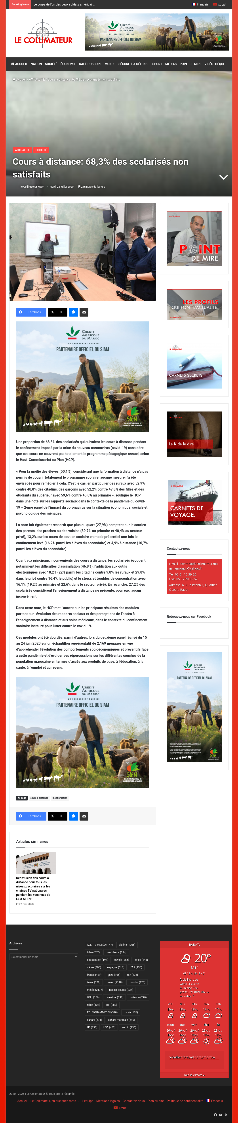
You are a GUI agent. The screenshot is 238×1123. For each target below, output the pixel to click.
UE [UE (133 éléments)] (92, 1027)
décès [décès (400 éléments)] (94, 967)
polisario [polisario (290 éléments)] (138, 997)
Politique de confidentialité (185, 1101)
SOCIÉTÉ (51, 64)
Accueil (19, 79)
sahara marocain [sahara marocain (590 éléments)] (121, 1019)
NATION (36, 64)
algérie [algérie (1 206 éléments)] (127, 944)
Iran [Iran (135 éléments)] (132, 974)
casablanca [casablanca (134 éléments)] (116, 952)
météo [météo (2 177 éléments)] (95, 989)
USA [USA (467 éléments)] (109, 1027)
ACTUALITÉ (37, 79)
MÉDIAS (171, 64)
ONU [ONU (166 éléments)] (93, 997)
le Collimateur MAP (32, 186)
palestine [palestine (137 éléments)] (114, 997)
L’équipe (87, 1101)
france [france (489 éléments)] (94, 974)
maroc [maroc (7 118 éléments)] (114, 982)
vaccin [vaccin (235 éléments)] (129, 1027)
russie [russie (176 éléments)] (131, 1012)
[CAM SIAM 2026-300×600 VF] (194, 761)
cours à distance (39, 797)
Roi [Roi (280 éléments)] (111, 1004)
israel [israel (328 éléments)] (93, 982)
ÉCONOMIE (68, 64)
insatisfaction (60, 797)
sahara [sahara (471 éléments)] (94, 1019)
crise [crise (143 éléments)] (141, 959)
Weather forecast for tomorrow (192, 1057)
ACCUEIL (19, 64)
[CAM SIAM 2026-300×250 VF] (82, 376)
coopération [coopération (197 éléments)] (97, 959)
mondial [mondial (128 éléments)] (137, 982)
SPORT (157, 64)
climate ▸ (194, 1075)
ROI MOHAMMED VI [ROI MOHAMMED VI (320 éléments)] (102, 1012)
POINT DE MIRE (190, 64)
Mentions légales (108, 1101)
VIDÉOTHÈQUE (214, 64)
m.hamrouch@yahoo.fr (185, 568)
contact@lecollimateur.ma (199, 564)
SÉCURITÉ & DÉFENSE (133, 64)
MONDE (110, 64)
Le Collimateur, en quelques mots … (54, 1101)
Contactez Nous (134, 1101)
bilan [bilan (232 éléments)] (93, 952)
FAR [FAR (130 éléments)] (136, 967)
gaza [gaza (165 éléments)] (114, 974)
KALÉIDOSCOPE (90, 64)
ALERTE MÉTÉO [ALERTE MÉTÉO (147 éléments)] (100, 944)
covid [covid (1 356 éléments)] (121, 959)
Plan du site (156, 1101)
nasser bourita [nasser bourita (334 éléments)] (121, 989)
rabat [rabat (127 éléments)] (93, 1004)
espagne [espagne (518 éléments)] (115, 967)
